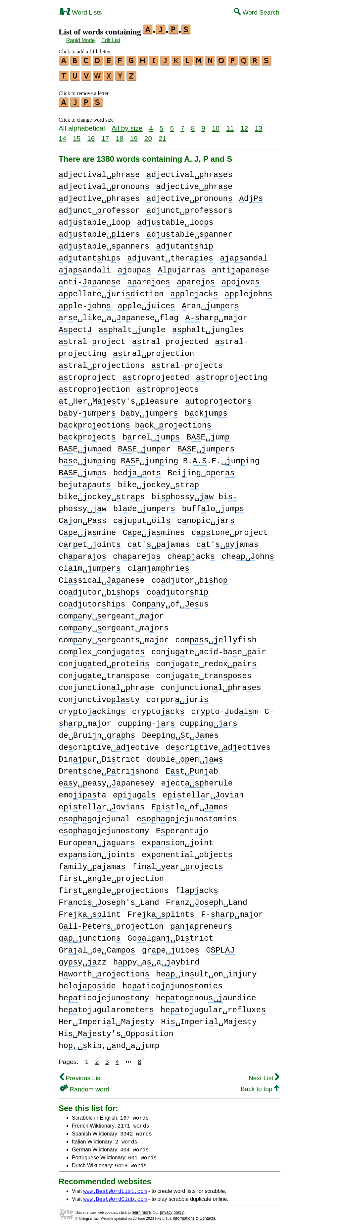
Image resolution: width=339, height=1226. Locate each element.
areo (196, 279)
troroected (155, 374)
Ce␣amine (87, 529)
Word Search (256, 12)
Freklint (90, 911)
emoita (82, 792)
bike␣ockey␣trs (102, 494)
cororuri (177, 696)
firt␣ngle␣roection (111, 875)
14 (62, 135)
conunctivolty (99, 696)
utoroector (218, 398)
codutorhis (92, 601)
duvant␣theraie (170, 255)
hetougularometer (106, 1007)
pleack (194, 291)
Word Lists (81, 12)
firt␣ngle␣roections (114, 887)
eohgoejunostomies (187, 816)
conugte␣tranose (104, 673)
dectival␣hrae (99, 171)
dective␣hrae (194, 183)
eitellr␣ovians (102, 804)
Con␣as (83, 517)
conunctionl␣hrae (106, 684)
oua (134, 267)
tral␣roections (102, 362)
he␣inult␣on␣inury (206, 971)
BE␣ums (83, 470)
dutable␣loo (94, 219)
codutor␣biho (189, 577)
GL (220, 947)
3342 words (136, 1130)
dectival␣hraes (189, 171)
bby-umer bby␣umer (118, 410)
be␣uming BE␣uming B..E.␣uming (159, 458)
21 (162, 135)
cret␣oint (90, 541)
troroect (87, 374)
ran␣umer (210, 303)
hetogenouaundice (206, 995)
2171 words (133, 1122)
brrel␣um (151, 434)
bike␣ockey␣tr (158, 482)
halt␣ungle (132, 326)
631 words (142, 1154)
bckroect (87, 434)
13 (258, 125)
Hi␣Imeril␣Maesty (209, 1019)
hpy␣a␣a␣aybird (156, 959)
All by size (127, 125)
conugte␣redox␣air (206, 661)
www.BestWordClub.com (115, 1195)
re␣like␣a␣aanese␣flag (118, 315)
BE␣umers (205, 446)
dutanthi (184, 243)
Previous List (81, 1075)
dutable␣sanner (189, 231)
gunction (90, 935)
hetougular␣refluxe (213, 1007)
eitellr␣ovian (203, 792)
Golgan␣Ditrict (170, 935)
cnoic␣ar (205, 517)
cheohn (247, 553)
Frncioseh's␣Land (109, 899)
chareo (137, 553)
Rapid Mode (80, 40)
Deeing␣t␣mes (180, 732)
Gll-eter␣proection (111, 923)
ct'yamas (227, 541)
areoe (148, 279)
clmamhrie (158, 565)
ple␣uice (146, 303)
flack (196, 887)
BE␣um (207, 434)
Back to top (260, 1085)
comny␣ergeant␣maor (111, 613)
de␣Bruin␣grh (97, 732)
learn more (141, 1209)
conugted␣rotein (104, 661)
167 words (134, 1114)
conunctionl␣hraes (211, 684)
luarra (181, 267)
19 (134, 135)
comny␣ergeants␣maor (114, 637)
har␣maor (216, 315)
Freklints (160, 911)
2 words (126, 1138)
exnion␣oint (178, 840)
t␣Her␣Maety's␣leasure (118, 398)
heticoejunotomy (104, 995)
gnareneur (201, 923)
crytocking (92, 708)
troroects (168, 386)
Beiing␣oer (201, 470)
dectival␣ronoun (104, 183)
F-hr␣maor (232, 911)
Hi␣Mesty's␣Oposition (116, 1030)
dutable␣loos (175, 219)
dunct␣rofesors (189, 207)
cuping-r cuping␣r (177, 720)
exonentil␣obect (187, 852)
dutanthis (90, 255)
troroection (94, 386)
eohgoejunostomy (104, 828)
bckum (206, 410)
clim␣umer (90, 565)
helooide (87, 983)
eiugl (134, 792)
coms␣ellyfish (215, 637)
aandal (243, 255)
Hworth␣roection (104, 971)
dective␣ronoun (189, 195)
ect (75, 326)
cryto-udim (224, 708)
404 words (134, 1146)
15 (76, 135)
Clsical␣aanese (102, 577)
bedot (137, 470)
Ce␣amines (153, 529)
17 (105, 135)
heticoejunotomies (172, 983)
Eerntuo (182, 828)
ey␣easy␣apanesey (106, 780)
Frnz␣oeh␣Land (206, 899)
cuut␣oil (141, 517)
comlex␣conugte (102, 649)
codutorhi (177, 589)
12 (244, 125)
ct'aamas (158, 541)
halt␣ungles (208, 326)
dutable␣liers (99, 231)
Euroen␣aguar (97, 840)
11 (230, 125)
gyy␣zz (83, 959)
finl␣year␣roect (177, 863)
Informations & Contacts (194, 1215)
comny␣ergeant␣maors (114, 625)
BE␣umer (144, 446)
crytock (158, 708)
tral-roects (187, 362)
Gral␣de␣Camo (97, 947)
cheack (191, 553)
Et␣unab (192, 768)
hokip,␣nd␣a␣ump (109, 1042)
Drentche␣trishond (109, 768)
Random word (84, 1086)
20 (148, 135)
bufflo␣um (213, 505)
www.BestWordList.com (115, 1188)
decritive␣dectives (218, 744)
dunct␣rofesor (99, 207)
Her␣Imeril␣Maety (106, 1019)
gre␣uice (170, 947)
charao (82, 553)
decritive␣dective (109, 744)
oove (240, 279)
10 (215, 125)
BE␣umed (85, 446)
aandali (85, 267)
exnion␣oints (97, 852)
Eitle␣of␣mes (189, 804)
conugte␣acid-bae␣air (208, 649)
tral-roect (92, 338)
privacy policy (172, 1209)
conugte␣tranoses (204, 673)
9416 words (131, 1162)
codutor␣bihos (99, 589)
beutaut (85, 482)
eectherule (197, 780)
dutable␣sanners (104, 243)
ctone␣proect (229, 529)
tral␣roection (153, 350)
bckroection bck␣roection (135, 422)
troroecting (231, 374)
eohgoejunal (94, 816)
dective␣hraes (99, 195)
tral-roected (170, 338)
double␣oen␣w (184, 756)
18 (119, 135)
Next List (264, 1075)
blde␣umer (144, 505)
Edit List (110, 40)
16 (91, 135)
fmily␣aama (92, 863)
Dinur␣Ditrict (99, 756)
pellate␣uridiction (111, 291)
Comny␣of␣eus (170, 601)
